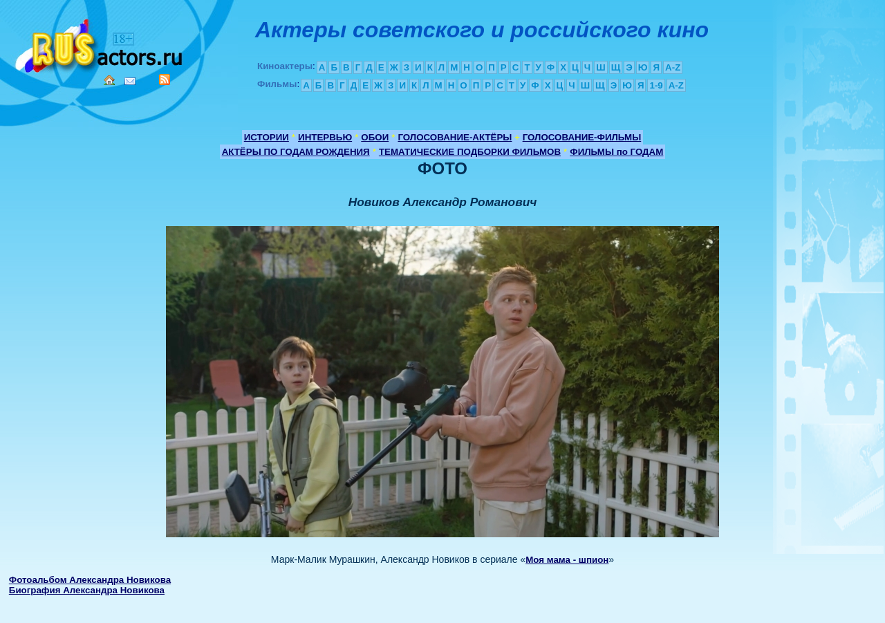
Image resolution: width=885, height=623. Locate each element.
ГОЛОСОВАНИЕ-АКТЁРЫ (455, 137)
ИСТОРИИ (266, 137)
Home (109, 80)
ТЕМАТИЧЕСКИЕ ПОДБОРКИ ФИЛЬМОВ (470, 152)
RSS (164, 79)
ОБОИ (375, 137)
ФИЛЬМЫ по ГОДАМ (616, 152)
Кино (100, 43)
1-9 (655, 85)
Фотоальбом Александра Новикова (90, 580)
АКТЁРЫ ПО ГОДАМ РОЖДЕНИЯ (296, 152)
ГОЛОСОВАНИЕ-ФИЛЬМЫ (582, 137)
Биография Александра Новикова (87, 590)
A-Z (672, 67)
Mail (130, 81)
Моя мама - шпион (566, 560)
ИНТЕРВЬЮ (325, 137)
